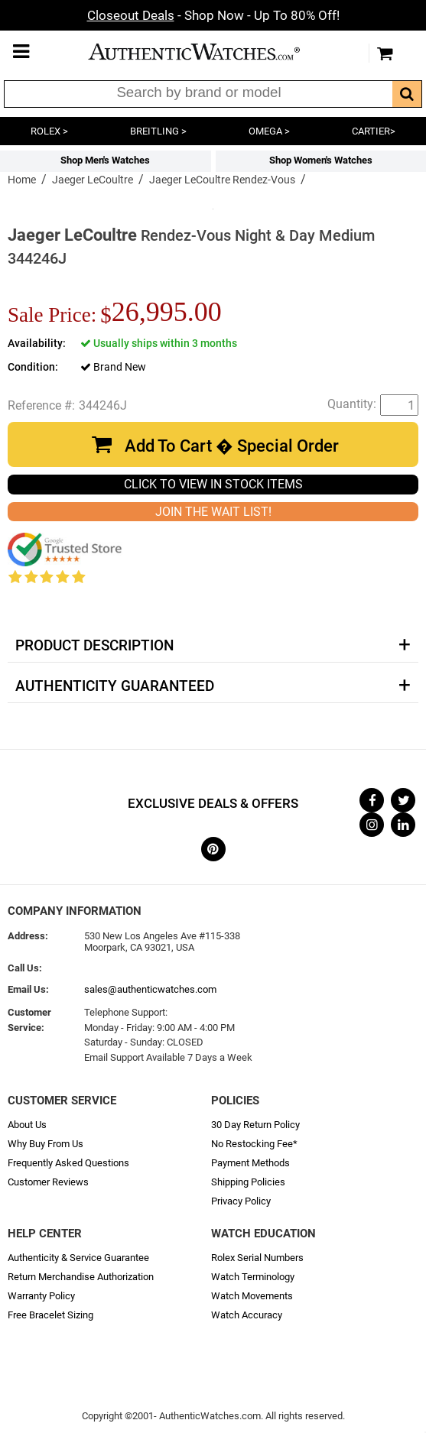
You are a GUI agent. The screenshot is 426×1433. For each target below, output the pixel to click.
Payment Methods (250, 1163)
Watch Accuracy (246, 1315)
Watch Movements (252, 1296)
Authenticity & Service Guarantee (78, 1257)
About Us (27, 1124)
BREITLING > (158, 131)
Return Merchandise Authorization (81, 1276)
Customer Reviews (48, 1182)
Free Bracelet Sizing (50, 1315)
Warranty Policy (41, 1296)
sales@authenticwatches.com (150, 989)
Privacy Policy (241, 1201)
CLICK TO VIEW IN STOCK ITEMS (213, 484)
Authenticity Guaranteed (114, 686)
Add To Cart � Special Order (232, 446)
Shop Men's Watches (105, 160)
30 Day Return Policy (255, 1124)
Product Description (94, 645)
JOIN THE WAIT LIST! (213, 511)
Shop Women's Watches (320, 160)
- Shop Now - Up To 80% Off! (213, 15)
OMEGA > (269, 131)
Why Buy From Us (45, 1143)
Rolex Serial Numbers (257, 1257)
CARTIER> (373, 131)
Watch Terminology (252, 1276)
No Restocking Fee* (254, 1143)
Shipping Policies (248, 1182)
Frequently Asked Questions (68, 1163)
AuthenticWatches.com (209, 51)
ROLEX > (49, 131)
